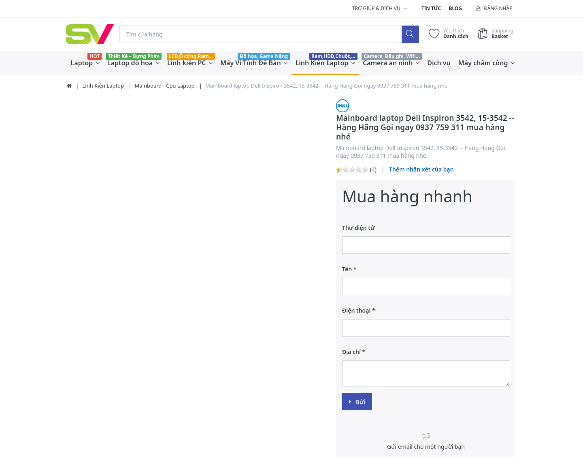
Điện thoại (356, 310)
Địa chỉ (351, 352)
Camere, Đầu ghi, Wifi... (392, 56)
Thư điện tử (358, 228)
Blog (455, 8)
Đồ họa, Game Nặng (264, 56)
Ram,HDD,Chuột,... (333, 56)
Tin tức (431, 8)
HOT (94, 56)
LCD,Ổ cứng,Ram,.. (191, 56)
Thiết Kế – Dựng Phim (134, 56)
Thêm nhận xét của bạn (421, 169)
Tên (347, 269)
